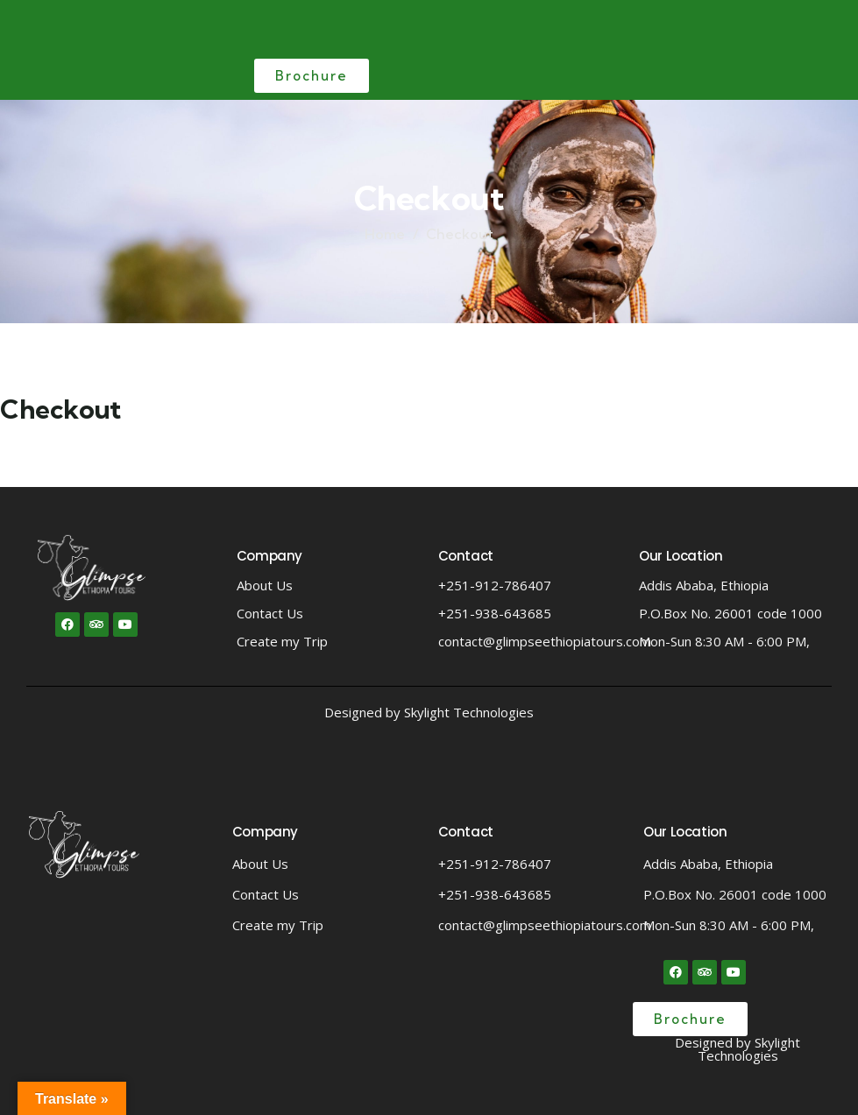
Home (385, 234)
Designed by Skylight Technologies (429, 712)
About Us (265, 585)
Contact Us (270, 613)
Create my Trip (282, 641)
